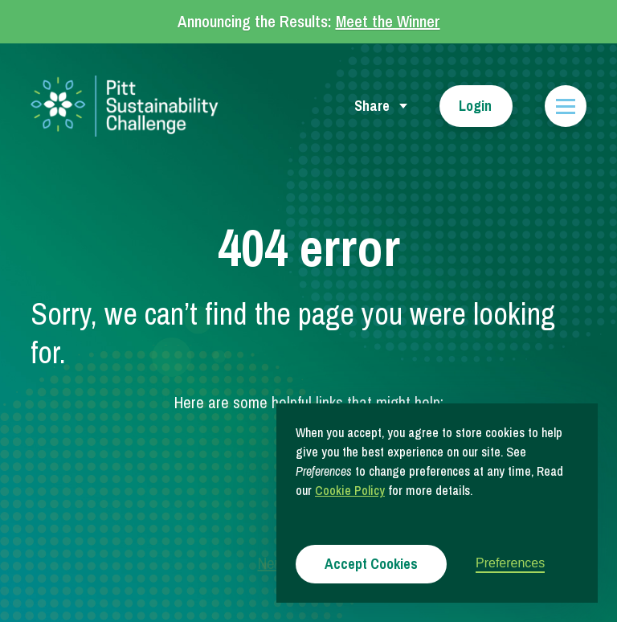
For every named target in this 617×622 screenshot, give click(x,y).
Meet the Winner (388, 21)
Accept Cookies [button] (371, 564)
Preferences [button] (510, 563)
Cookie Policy (350, 490)
